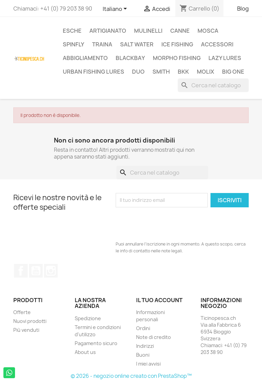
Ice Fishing (177, 44)
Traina (102, 44)
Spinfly (73, 44)
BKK (183, 71)
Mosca (208, 30)
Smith (161, 71)
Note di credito (153, 337)
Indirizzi (145, 346)
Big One (233, 71)
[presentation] (167, 224)
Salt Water (137, 44)
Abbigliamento (85, 58)
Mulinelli (148, 30)
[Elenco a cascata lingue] (116, 9)
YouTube (36, 271)
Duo (138, 71)
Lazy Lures (224, 58)
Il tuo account (159, 300)
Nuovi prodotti (29, 321)
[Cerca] (213, 85)
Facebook (21, 271)
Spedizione (88, 318)
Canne (180, 30)
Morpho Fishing (177, 58)
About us (85, 352)
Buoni (142, 355)
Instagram (51, 271)
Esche (72, 30)
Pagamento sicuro (96, 343)
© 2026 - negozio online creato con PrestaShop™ (131, 376)
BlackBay (130, 58)
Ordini (143, 328)
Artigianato (107, 30)
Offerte (22, 312)
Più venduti (26, 330)
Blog (243, 8)
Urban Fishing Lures (93, 71)
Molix (205, 71)
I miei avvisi (148, 363)
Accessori (217, 44)
